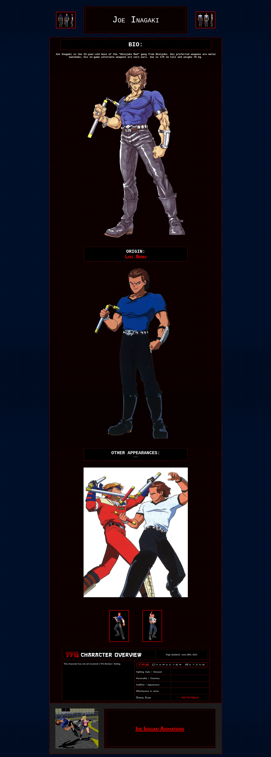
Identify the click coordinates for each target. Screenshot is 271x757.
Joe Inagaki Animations (160, 728)
